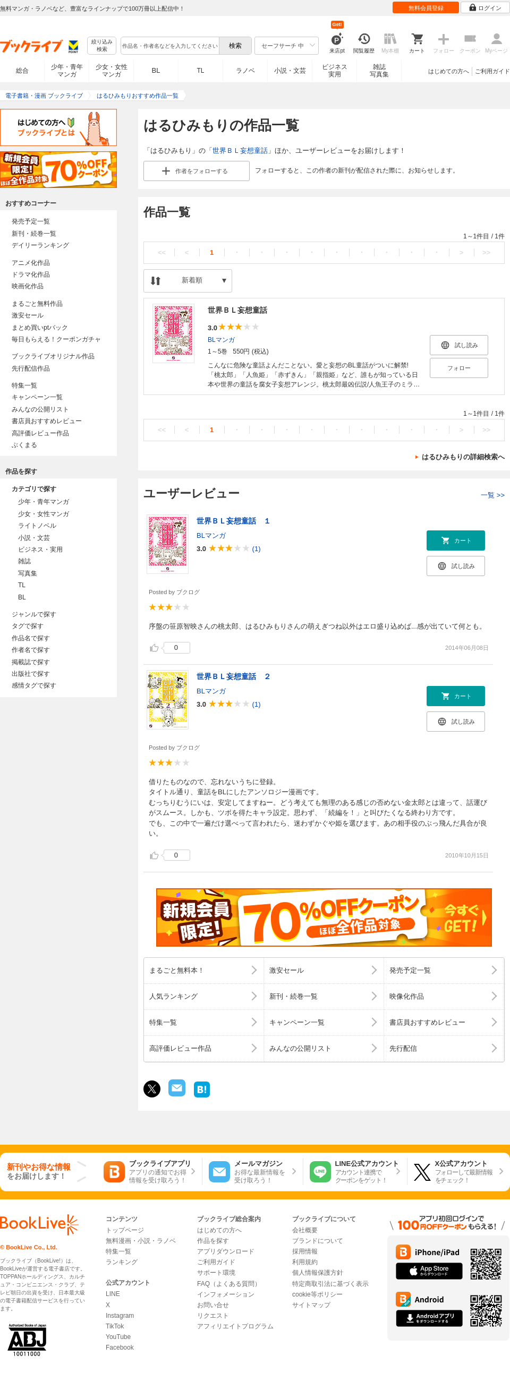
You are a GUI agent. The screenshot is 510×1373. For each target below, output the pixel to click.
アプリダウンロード (225, 1251)
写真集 (27, 573)
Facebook (120, 1347)
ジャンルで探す (34, 614)
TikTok (115, 1326)
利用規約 (305, 1262)
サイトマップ (311, 1305)
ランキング (122, 1262)
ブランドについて (317, 1241)
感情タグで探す (34, 685)
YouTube (118, 1337)
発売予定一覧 (31, 221)
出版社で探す (31, 673)
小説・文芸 (290, 70)
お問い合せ (213, 1305)
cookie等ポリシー (317, 1294)
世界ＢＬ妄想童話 (240, 151)
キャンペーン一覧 (37, 397)
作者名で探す (31, 650)
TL (200, 70)
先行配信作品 (31, 368)
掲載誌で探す (31, 662)
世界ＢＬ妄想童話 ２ (234, 676)
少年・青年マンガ (67, 70)
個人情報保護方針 (317, 1272)
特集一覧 (24, 385)
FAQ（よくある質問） (229, 1284)
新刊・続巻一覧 (34, 233)
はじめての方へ (448, 71)
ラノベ (245, 70)
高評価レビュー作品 (40, 433)
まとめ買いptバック (40, 327)
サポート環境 (216, 1272)
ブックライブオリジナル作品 (53, 356)
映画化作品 (28, 286)
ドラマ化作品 (31, 274)
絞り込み (102, 46)
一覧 (493, 495)
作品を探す (213, 1241)
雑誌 (24, 561)
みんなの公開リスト (40, 409)
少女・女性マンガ (112, 70)
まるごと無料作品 (37, 303)
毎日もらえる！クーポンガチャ (56, 339)
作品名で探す (31, 638)
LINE (113, 1294)
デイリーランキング (40, 245)
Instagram (120, 1315)
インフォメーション (225, 1294)
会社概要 (305, 1230)
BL (156, 70)
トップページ (125, 1230)
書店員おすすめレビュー (47, 421)
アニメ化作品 (31, 263)
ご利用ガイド (492, 71)
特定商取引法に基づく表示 (330, 1284)
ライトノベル (37, 525)
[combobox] (169, 45)
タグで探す (28, 626)
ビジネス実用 (334, 70)
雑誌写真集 (379, 70)
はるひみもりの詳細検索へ (463, 457)
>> (486, 252)
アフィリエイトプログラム (235, 1326)
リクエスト (213, 1315)
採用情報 (305, 1251)
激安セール (28, 315)
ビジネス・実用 (40, 549)
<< (162, 252)
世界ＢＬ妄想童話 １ (234, 521)
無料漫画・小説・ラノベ (141, 1241)
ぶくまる (24, 445)
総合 (22, 70)
